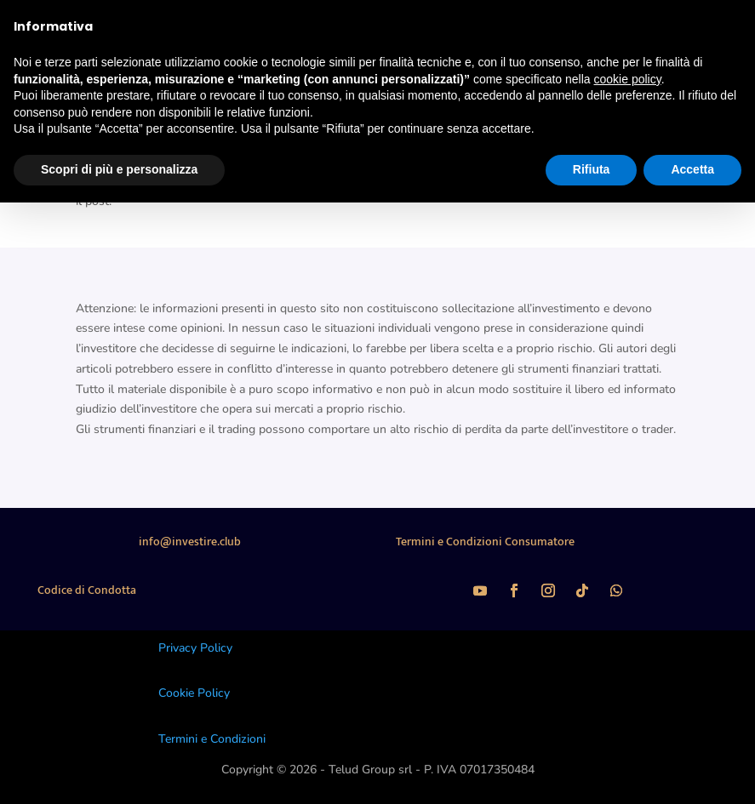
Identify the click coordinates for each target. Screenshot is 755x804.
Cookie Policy (194, 693)
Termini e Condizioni (212, 739)
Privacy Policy (195, 648)
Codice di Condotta (86, 590)
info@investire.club (190, 541)
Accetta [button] (692, 169)
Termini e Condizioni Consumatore (485, 541)
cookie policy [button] (627, 79)
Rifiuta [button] (591, 169)
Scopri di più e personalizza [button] (119, 169)
